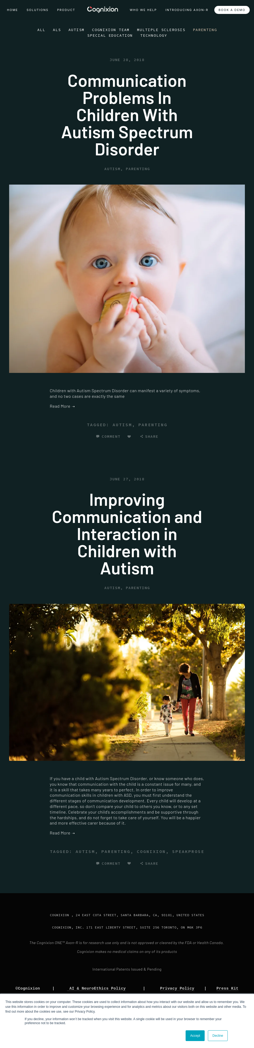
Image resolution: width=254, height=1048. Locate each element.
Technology (153, 35)
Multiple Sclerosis (161, 29)
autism (122, 424)
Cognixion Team (111, 29)
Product (66, 10)
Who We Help (143, 10)
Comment (111, 436)
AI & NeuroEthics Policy (96, 988)
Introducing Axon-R (186, 10)
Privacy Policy (177, 988)
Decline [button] (217, 1036)
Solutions (38, 10)
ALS (57, 29)
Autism (76, 29)
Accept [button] (195, 1036)
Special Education (110, 35)
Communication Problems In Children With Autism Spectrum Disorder (127, 114)
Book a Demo (232, 10)
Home (12, 10)
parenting (152, 424)
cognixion (151, 851)
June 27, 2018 (127, 479)
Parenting (205, 29)
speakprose (188, 851)
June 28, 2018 (127, 59)
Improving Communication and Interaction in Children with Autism (127, 533)
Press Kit (227, 988)
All (41, 29)
